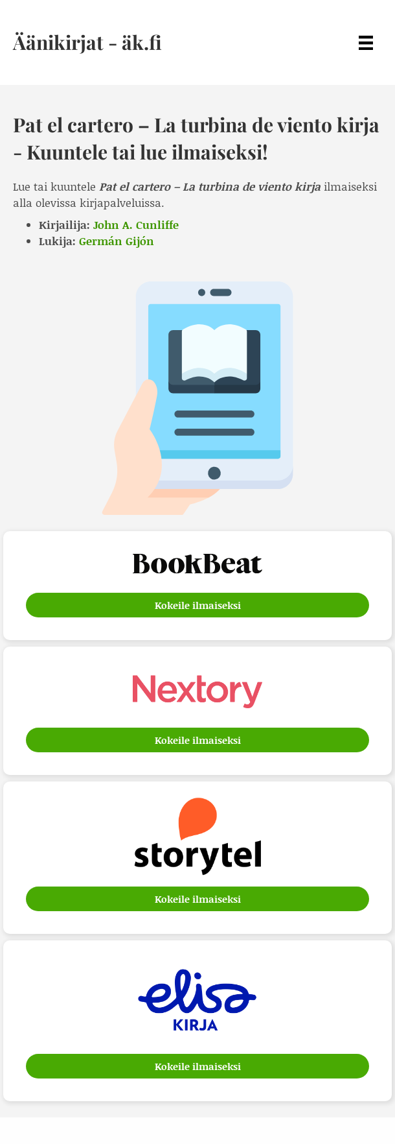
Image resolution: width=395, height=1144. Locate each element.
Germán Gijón (116, 240)
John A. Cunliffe (136, 224)
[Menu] (366, 42)
